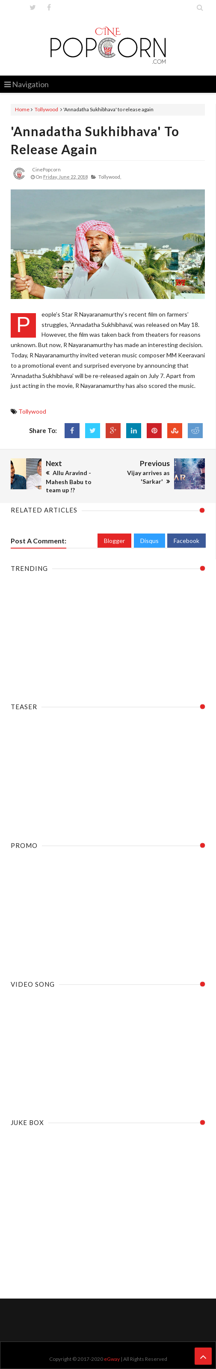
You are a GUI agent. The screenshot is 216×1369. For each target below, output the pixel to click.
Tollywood (46, 109)
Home (22, 109)
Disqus (149, 540)
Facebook (186, 540)
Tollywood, (109, 177)
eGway (112, 1359)
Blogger (114, 540)
